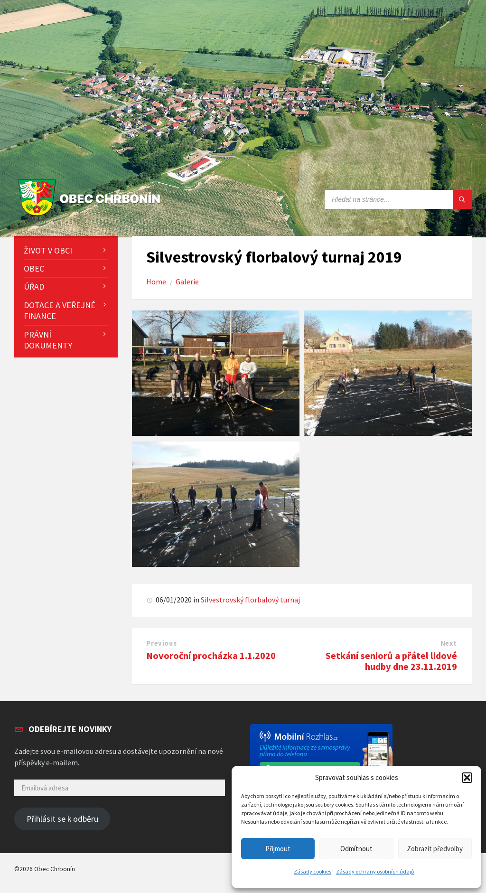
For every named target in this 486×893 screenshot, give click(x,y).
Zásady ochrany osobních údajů (375, 871)
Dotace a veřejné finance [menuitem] (59, 310)
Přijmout (277, 848)
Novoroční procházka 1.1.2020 (211, 655)
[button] (467, 777)
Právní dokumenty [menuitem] (48, 340)
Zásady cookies (312, 871)
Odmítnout (356, 848)
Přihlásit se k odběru (62, 819)
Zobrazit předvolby (435, 848)
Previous (161, 643)
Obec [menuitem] (34, 268)
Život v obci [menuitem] (48, 250)
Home (156, 281)
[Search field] (398, 199)
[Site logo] (91, 216)
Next (448, 643)
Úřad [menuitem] (34, 286)
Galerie (187, 281)
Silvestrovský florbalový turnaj (250, 599)
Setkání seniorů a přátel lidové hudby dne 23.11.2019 (391, 661)
